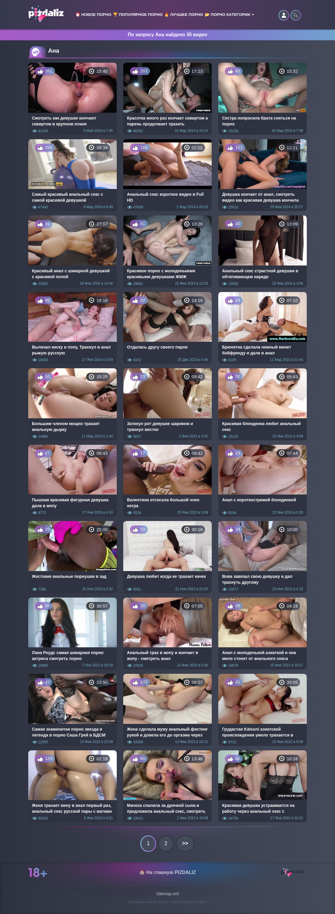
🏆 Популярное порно (138, 14)
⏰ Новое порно (93, 14)
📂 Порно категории (229, 14)
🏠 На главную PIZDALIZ (167, 872)
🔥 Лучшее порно (183, 14)
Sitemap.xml (167, 893)
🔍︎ (296, 15)
